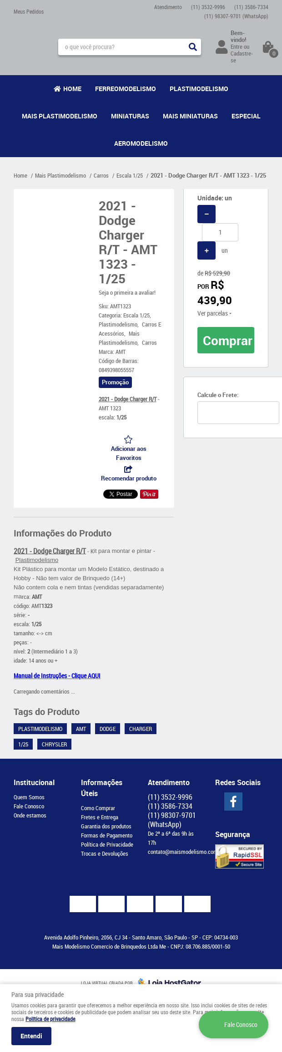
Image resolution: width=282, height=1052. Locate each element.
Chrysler (54, 744)
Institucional (34, 782)
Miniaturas (130, 116)
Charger (140, 729)
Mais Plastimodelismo (59, 116)
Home (72, 88)
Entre (236, 46)
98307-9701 (236, 16)
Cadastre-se (242, 56)
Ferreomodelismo (125, 88)
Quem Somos (29, 797)
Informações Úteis (101, 787)
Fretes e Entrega (99, 817)
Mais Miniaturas (190, 116)
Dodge (108, 729)
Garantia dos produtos (106, 826)
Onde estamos (30, 815)
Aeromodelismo (141, 143)
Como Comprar (98, 808)
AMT (81, 729)
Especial (246, 116)
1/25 (23, 744)
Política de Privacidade (107, 844)
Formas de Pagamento (106, 835)
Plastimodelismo (199, 88)
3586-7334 (251, 6)
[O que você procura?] (193, 47)
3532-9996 (208, 6)
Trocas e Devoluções (104, 853)
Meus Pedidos (29, 11)
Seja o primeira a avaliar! (127, 292)
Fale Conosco (29, 806)
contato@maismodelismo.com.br (186, 852)
